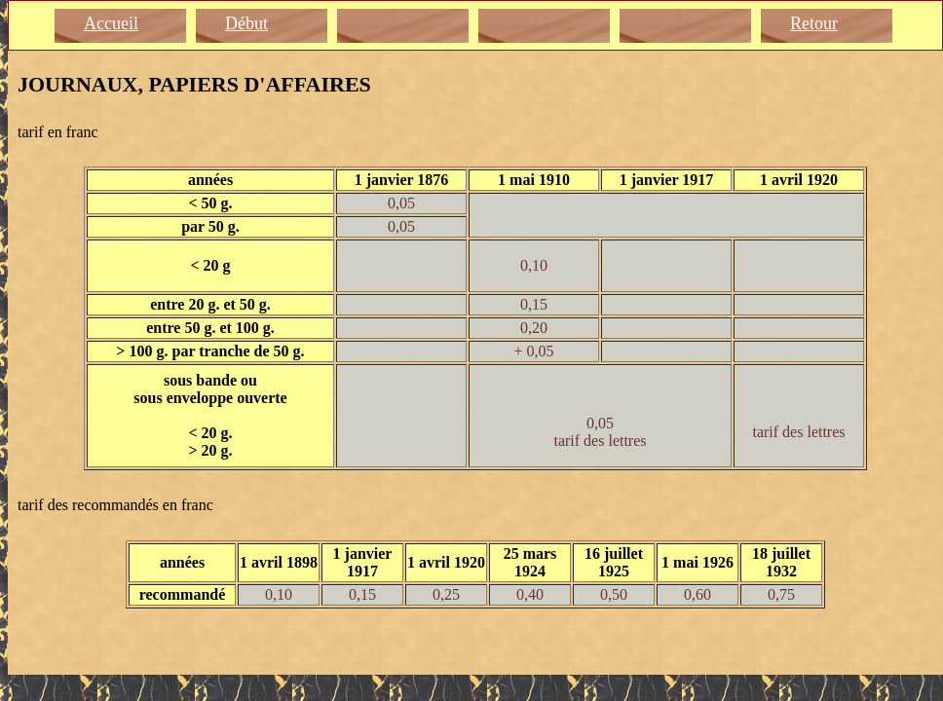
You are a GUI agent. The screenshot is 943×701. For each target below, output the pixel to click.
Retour (814, 23)
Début (246, 23)
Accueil (111, 23)
